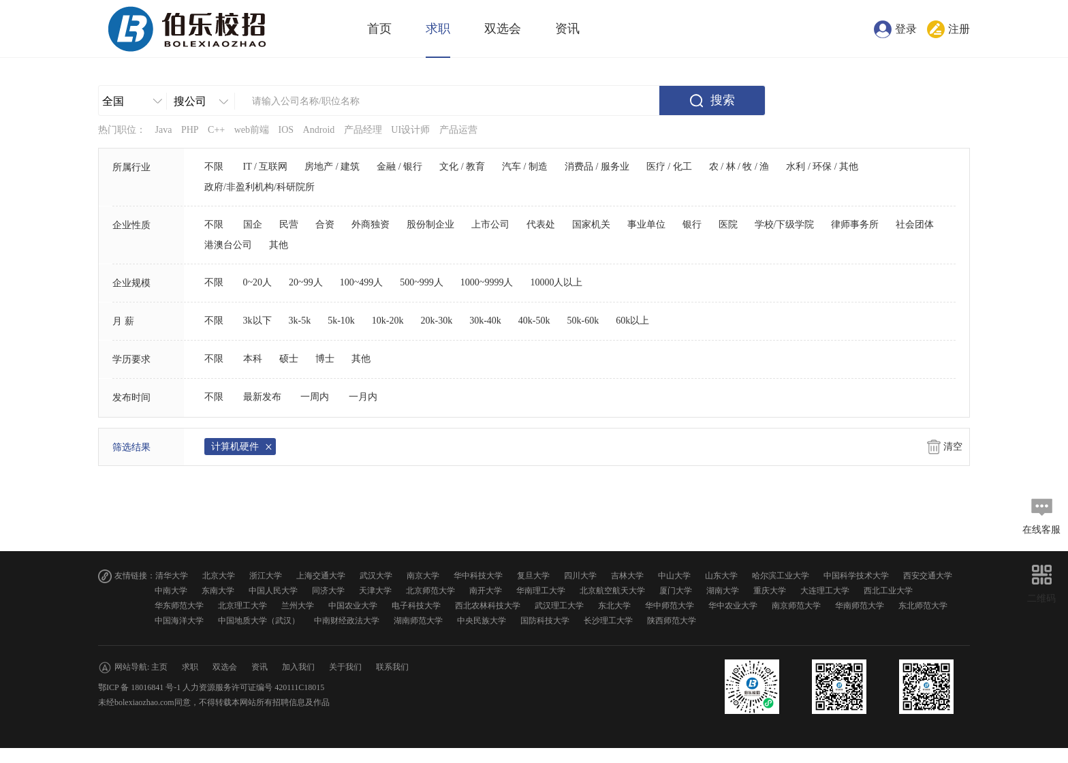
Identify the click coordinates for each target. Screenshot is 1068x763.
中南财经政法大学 (346, 620)
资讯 (567, 28)
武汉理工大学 (559, 605)
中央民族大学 (481, 620)
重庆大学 (769, 590)
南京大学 (423, 575)
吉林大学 (627, 575)
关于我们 (345, 667)
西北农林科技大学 (487, 605)
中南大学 (171, 590)
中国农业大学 (352, 605)
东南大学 (218, 590)
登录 (906, 29)
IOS (286, 130)
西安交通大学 (927, 575)
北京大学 (218, 575)
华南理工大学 (540, 590)
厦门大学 (675, 590)
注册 (959, 29)
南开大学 (485, 590)
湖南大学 (722, 590)
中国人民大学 (273, 590)
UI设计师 (410, 130)
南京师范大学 (796, 605)
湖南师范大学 (418, 620)
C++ (216, 130)
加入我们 (298, 667)
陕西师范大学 (671, 620)
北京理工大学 (242, 605)
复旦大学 (533, 575)
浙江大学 (265, 575)
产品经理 (363, 130)
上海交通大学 (320, 575)
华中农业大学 (732, 605)
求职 (438, 28)
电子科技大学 (416, 605)
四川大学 (580, 575)
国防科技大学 (544, 620)
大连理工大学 (824, 590)
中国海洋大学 (179, 620)
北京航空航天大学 (612, 590)
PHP (190, 130)
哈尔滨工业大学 (780, 575)
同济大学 (328, 590)
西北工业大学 (888, 590)
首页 (379, 28)
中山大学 (674, 575)
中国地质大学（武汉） (259, 620)
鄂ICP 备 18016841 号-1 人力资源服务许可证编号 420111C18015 (211, 687)
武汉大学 (376, 575)
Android (319, 130)
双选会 (502, 28)
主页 (159, 667)
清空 (952, 446)
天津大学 (375, 590)
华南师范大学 (859, 605)
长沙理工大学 (608, 620)
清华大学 (171, 575)
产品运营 (458, 130)
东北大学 (614, 605)
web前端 (251, 130)
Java (163, 130)
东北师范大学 (922, 605)
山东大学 (721, 575)
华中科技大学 (478, 575)
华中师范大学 (669, 605)
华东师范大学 (179, 605)
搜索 (722, 100)
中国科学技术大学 (856, 575)
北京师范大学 (430, 590)
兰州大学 (297, 605)
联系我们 (392, 667)
